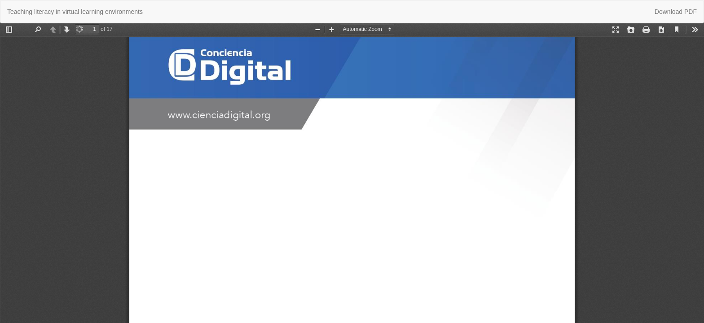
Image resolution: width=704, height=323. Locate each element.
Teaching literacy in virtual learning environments (75, 11)
